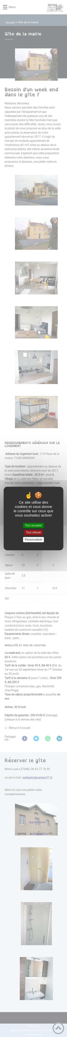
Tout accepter (33, 525)
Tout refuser (33, 532)
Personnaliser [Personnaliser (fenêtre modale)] (33, 539)
